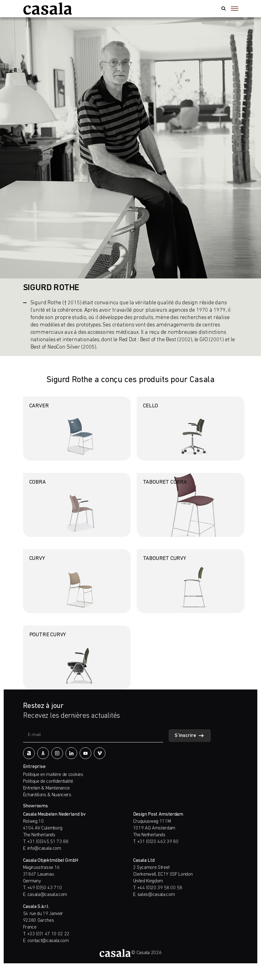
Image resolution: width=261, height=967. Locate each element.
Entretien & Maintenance (46, 788)
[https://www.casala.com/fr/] (47, 8)
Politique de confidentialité (48, 781)
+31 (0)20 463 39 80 (158, 841)
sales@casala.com (156, 894)
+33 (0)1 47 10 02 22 (48, 934)
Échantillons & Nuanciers (47, 795)
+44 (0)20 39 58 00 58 (159, 887)
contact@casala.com (48, 940)
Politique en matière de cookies (53, 774)
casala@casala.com (47, 894)
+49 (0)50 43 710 (44, 887)
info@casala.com (44, 848)
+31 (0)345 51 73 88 (48, 841)
